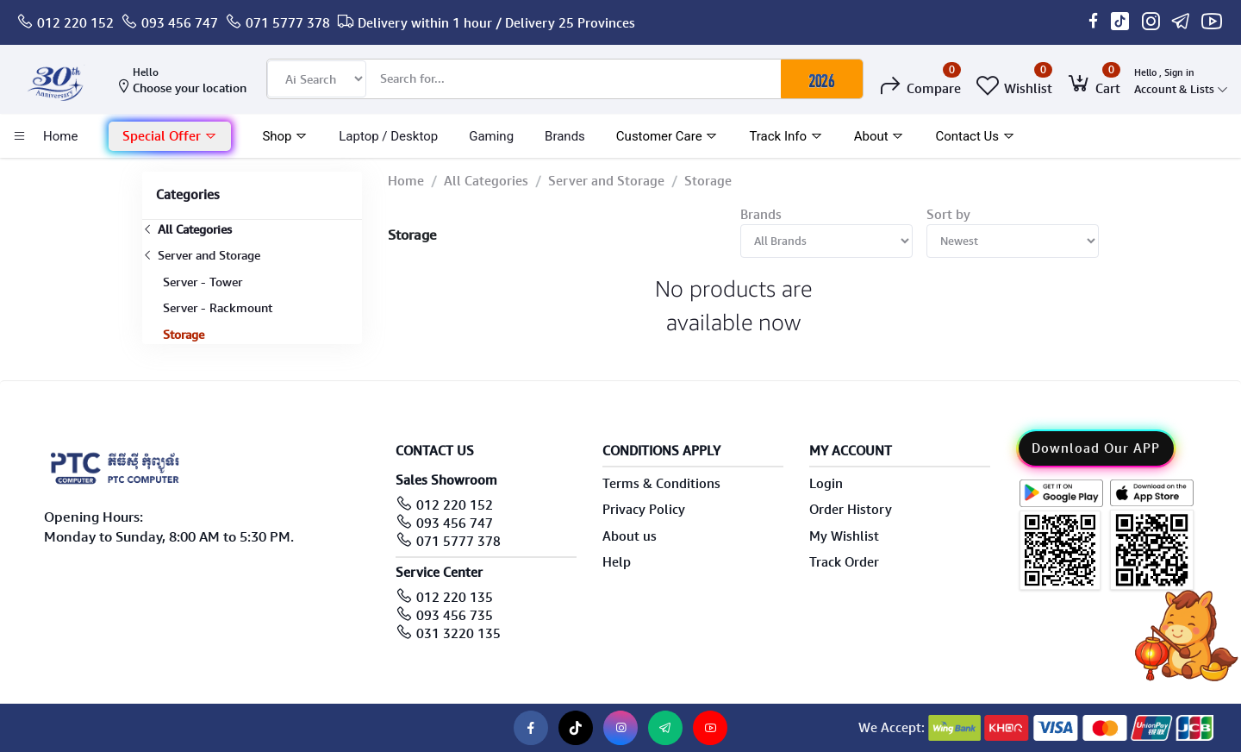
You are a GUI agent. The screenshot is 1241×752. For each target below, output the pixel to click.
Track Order (844, 562)
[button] (170, 137)
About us (629, 536)
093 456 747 (179, 23)
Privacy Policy (643, 509)
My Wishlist (844, 536)
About (879, 136)
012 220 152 (75, 23)
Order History (850, 509)
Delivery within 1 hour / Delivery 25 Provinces (496, 23)
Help (616, 562)
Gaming (491, 136)
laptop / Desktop (388, 136)
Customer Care (667, 136)
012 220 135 (454, 597)
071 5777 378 (288, 23)
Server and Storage (201, 255)
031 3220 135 (458, 633)
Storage (183, 334)
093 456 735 (454, 615)
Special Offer (169, 136)
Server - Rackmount (217, 308)
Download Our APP (1096, 448)
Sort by (948, 214)
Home (406, 181)
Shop (285, 136)
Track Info (785, 136)
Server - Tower (202, 282)
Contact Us (974, 136)
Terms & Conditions (661, 483)
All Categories (187, 229)
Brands (565, 136)
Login (826, 483)
